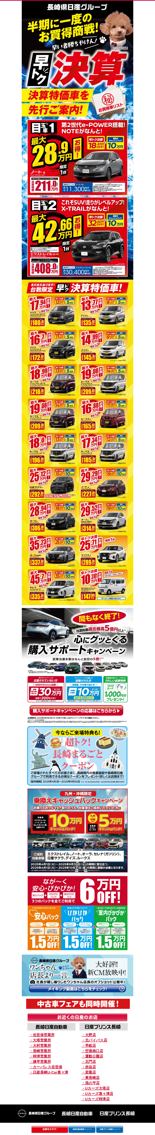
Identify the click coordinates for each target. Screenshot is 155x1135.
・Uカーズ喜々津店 (97, 1094)
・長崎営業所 (40, 1051)
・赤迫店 (88, 1067)
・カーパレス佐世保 (45, 1067)
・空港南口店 (92, 1051)
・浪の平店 (90, 1083)
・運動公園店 (92, 1056)
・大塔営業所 (40, 1040)
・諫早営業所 (40, 1062)
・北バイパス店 (94, 1040)
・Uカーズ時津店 (95, 1099)
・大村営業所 (40, 1046)
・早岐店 (88, 1046)
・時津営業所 (40, 1056)
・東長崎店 (90, 1078)
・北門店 (88, 1062)
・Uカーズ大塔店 (95, 1088)
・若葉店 (88, 1072)
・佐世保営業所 (42, 1035)
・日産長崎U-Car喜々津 (48, 1072)
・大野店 (88, 1035)
